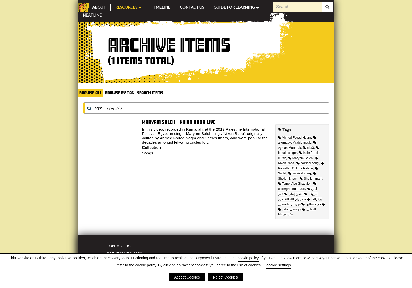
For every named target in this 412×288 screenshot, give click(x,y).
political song (307, 163)
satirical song (299, 173)
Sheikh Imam (311, 178)
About (99, 6)
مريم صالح (316, 204)
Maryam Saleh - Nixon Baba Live (178, 122)
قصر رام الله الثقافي (294, 199)
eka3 (308, 148)
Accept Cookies (187, 277)
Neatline (92, 14)
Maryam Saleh (300, 158)
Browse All (90, 92)
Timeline (161, 6)
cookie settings (278, 265)
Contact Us (192, 6)
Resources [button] (128, 7)
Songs (147, 153)
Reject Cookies (225, 277)
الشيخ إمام (298, 194)
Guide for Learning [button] (237, 7)
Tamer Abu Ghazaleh (294, 183)
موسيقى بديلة (294, 209)
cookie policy (248, 258)
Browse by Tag (119, 92)
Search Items (150, 92)
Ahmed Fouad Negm (294, 137)
